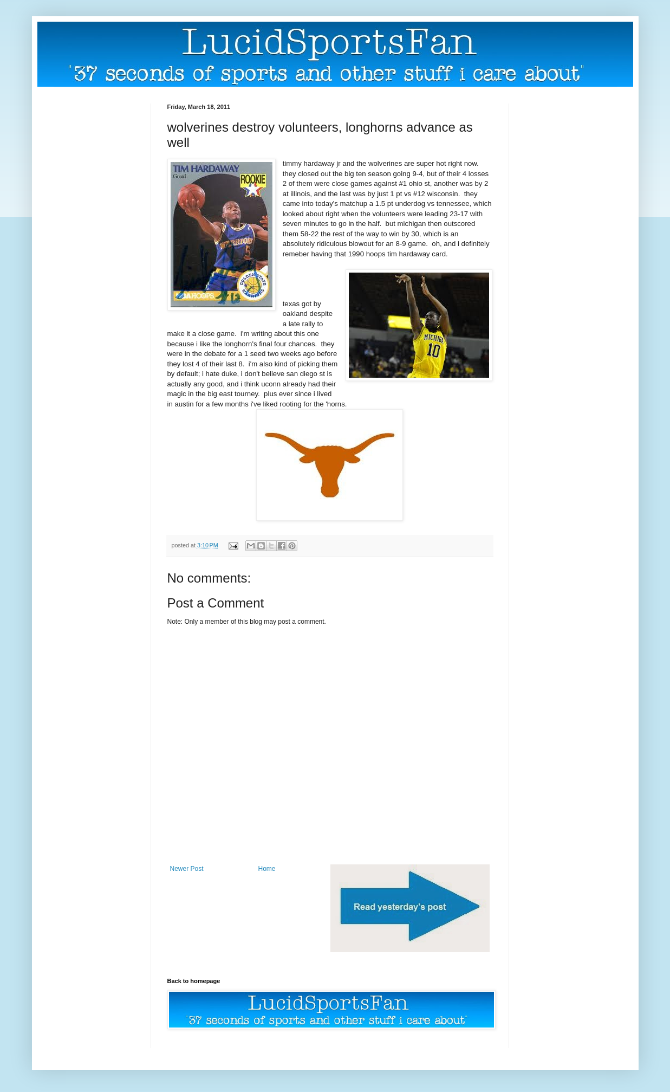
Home (267, 869)
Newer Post (187, 869)
